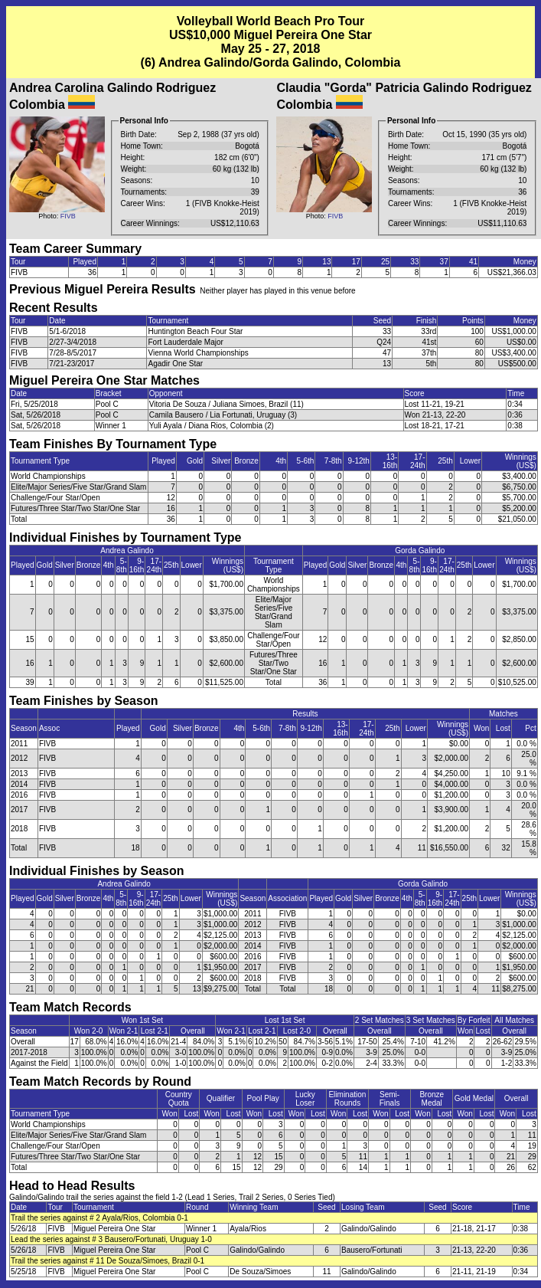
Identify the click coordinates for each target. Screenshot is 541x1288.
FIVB (68, 216)
